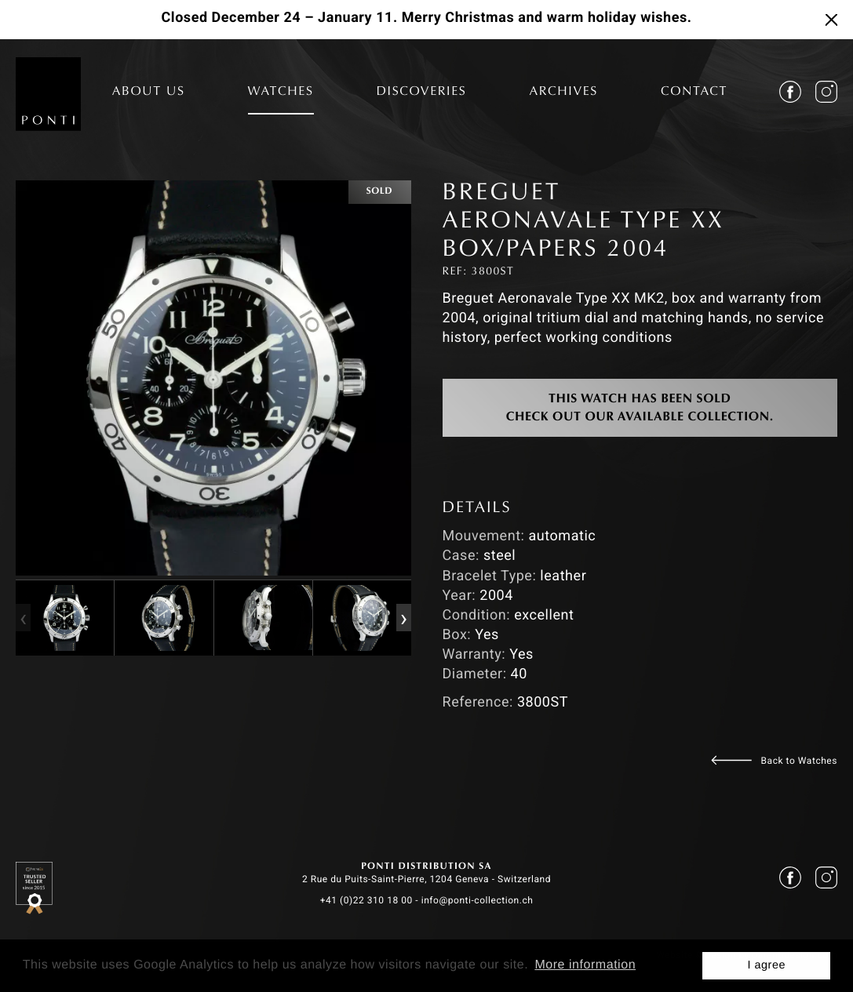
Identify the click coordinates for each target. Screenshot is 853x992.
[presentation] (23, 618)
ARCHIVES (563, 92)
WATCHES (281, 92)
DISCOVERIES (422, 92)
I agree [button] (766, 965)
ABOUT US (148, 92)
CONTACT (694, 92)
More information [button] (585, 965)
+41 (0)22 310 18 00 (366, 900)
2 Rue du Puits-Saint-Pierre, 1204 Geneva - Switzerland (426, 879)
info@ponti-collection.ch (477, 900)
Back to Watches (799, 760)
